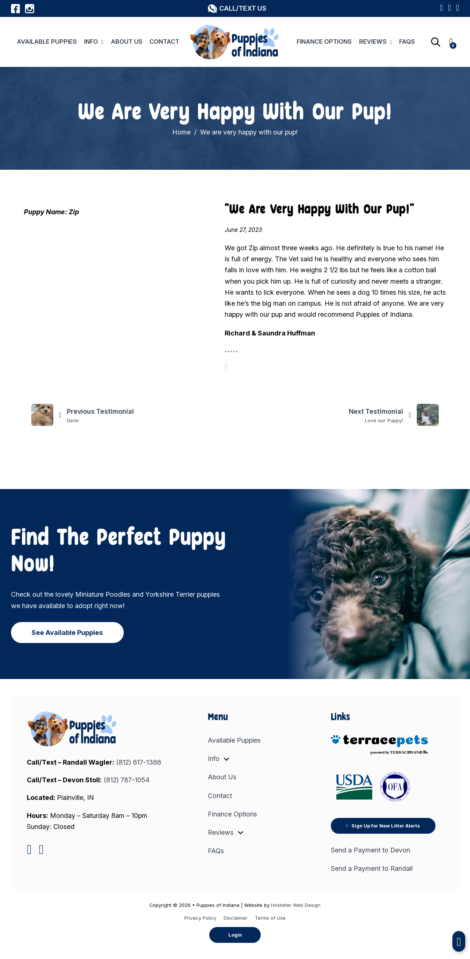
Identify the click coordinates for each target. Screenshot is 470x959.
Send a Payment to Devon (370, 850)
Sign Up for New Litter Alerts (383, 826)
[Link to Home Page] (235, 41)
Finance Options (324, 41)
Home (181, 132)
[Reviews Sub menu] (391, 42)
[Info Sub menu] (102, 42)
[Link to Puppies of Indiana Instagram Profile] (29, 8)
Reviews (373, 41)
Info (91, 41)
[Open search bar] (435, 41)
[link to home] (73, 728)
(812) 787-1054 (126, 780)
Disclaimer (235, 918)
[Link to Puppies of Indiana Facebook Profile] (15, 8)
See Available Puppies (67, 632)
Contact (164, 41)
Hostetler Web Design (296, 905)
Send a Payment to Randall (372, 868)
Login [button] (235, 935)
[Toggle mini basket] (451, 42)
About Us (126, 41)
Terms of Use (270, 918)
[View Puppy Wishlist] (457, 8)
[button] (237, 8)
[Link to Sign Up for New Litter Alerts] (449, 8)
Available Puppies (47, 41)
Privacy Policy (200, 918)
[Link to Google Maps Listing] (441, 8)
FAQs (407, 41)
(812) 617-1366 (138, 762)
